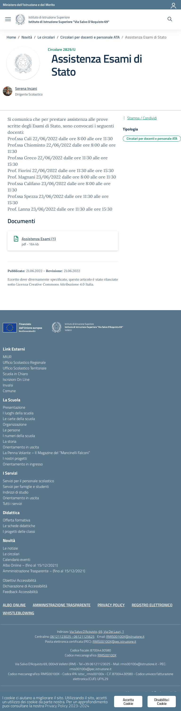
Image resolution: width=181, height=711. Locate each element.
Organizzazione (15, 424)
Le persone (11, 430)
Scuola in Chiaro (15, 374)
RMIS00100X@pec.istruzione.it (114, 641)
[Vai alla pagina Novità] (26, 37)
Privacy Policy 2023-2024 (67, 706)
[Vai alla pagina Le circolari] (46, 37)
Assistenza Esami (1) (39, 239)
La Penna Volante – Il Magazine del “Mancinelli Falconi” (46, 452)
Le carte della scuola (19, 418)
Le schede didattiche (19, 526)
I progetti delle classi (19, 531)
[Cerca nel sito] (169, 20)
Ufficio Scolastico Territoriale (24, 368)
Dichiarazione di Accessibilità (25, 586)
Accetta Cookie (128, 701)
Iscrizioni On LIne (16, 379)
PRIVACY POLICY (111, 605)
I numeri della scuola (19, 435)
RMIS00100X (107, 655)
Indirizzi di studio (15, 492)
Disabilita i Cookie (161, 701)
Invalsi (8, 385)
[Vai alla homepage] (20, 19)
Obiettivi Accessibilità (19, 580)
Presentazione (14, 407)
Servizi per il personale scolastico (28, 481)
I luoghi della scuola (18, 413)
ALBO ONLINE (14, 605)
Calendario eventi (16, 559)
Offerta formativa (16, 520)
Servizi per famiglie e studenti (26, 486)
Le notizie (10, 548)
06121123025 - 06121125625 (72, 636)
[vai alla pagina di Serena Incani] (26, 88)
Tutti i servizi (12, 503)
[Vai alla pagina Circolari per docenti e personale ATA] (90, 37)
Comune (9, 391)
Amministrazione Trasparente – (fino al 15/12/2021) (44, 571)
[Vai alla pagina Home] (11, 37)
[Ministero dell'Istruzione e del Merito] (29, 4)
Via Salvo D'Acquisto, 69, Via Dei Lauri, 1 (97, 631)
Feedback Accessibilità (20, 591)
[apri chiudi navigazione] (8, 19)
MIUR (7, 357)
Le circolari (11, 554)
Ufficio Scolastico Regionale (24, 362)
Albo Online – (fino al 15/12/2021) (30, 565)
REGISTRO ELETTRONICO (152, 605)
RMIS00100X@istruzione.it (125, 636)
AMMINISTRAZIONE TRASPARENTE (61, 605)
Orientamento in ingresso (23, 464)
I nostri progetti (15, 458)
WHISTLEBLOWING (18, 613)
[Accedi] (173, 5)
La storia (9, 441)
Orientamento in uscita (21, 447)
